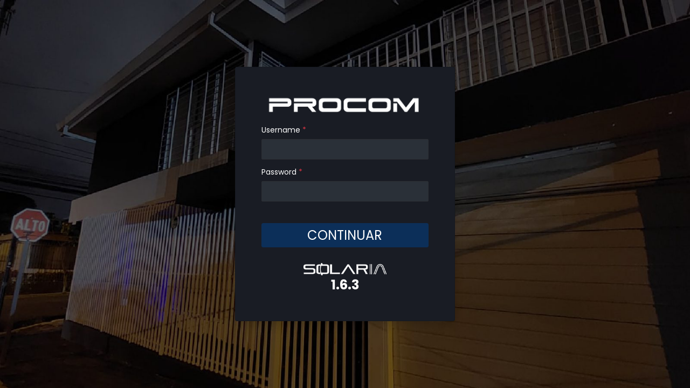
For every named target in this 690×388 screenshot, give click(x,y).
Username (283, 130)
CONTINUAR (344, 235)
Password (281, 172)
